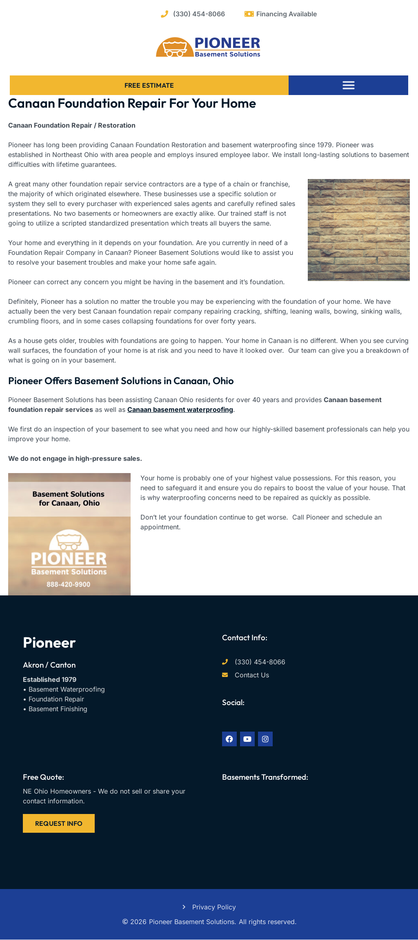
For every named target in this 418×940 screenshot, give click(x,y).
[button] (348, 85)
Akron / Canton (49, 665)
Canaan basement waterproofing (180, 409)
